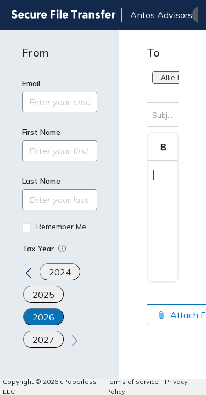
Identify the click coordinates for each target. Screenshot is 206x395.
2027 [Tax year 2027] (43, 339)
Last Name (41, 181)
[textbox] (163, 207)
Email (31, 83)
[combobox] (153, 93)
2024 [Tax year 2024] (60, 272)
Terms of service (132, 381)
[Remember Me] (26, 227)
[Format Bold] (163, 147)
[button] (63, 248)
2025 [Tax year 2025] (43, 294)
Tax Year (45, 248)
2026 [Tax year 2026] (43, 317)
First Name (41, 132)
